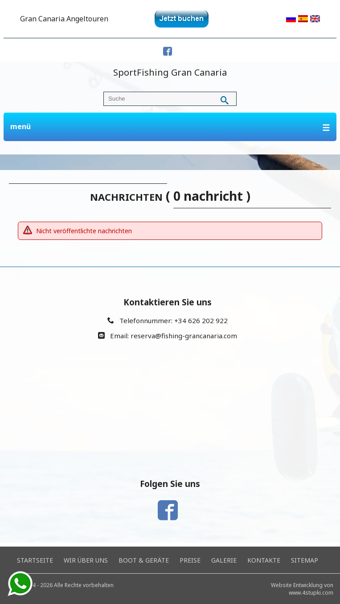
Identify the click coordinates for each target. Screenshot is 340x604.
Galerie (224, 560)
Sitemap (304, 560)
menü (170, 128)
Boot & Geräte (144, 560)
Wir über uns (86, 560)
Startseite (35, 560)
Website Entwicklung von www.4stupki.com (302, 588)
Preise (190, 560)
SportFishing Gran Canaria (170, 72)
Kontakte (263, 560)
